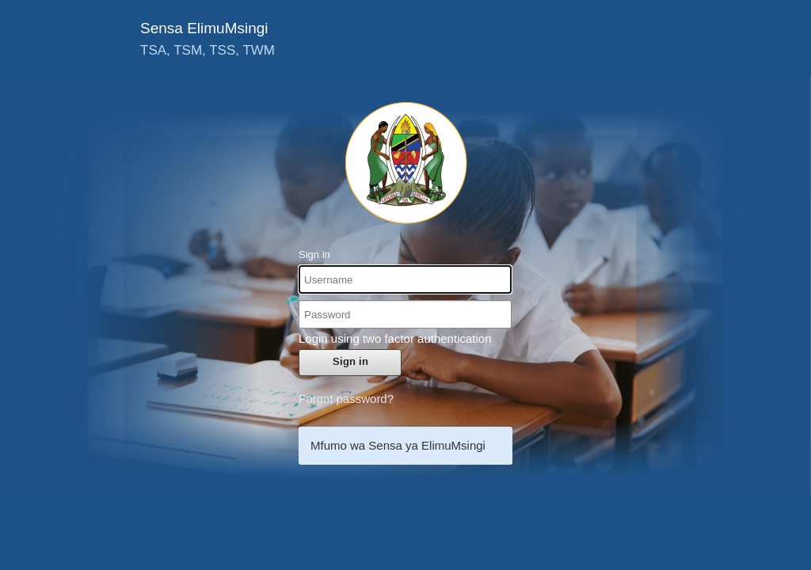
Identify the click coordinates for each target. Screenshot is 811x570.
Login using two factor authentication (395, 338)
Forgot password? (346, 398)
